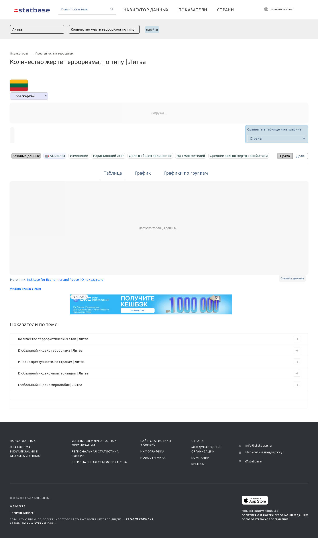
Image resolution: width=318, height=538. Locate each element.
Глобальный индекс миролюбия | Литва (50, 385)
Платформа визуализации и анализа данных (25, 451)
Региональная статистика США (99, 462)
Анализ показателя (25, 288)
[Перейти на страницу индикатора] (297, 339)
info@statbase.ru (258, 445)
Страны (197, 440)
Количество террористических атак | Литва (53, 339)
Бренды (198, 463)
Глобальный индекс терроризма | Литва (50, 350)
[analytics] (29, 96)
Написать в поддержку (263, 452)
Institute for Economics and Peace (53, 279)
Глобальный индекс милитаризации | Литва (53, 373)
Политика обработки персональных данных (275, 515)
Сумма (284, 156)
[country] (276, 138)
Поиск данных (23, 440)
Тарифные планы (22, 513)
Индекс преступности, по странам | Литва (51, 362)
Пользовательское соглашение (265, 519)
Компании (200, 457)
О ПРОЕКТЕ (17, 506)
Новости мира (153, 457)
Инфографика (152, 451)
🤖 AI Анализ (55, 156)
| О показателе (91, 279)
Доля (300, 156)
